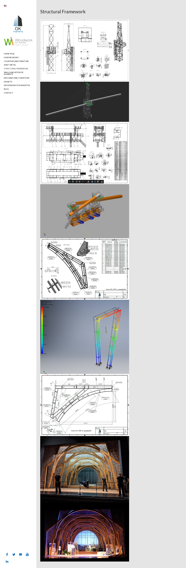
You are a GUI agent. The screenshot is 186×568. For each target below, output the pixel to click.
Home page (9, 54)
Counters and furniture (16, 61)
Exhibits (8, 82)
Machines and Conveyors (16, 78)
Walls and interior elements (13, 73)
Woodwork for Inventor (17, 85)
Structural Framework (16, 68)
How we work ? (11, 57)
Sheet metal (10, 65)
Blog (6, 89)
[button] (5, 6)
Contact (8, 93)
